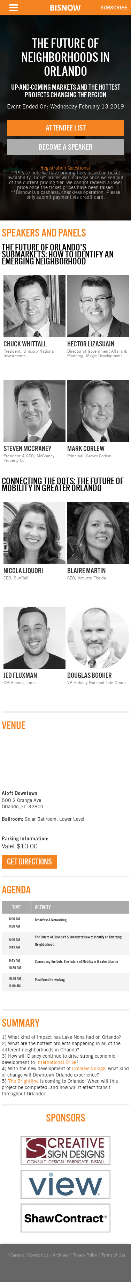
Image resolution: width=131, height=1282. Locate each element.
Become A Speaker (66, 147)
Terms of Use (113, 1255)
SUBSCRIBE (114, 7)
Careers (17, 1255)
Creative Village (88, 1068)
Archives (60, 1255)
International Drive (56, 1062)
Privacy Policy (84, 1255)
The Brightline (23, 1081)
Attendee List (66, 127)
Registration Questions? (65, 168)
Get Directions (29, 861)
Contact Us (38, 1255)
